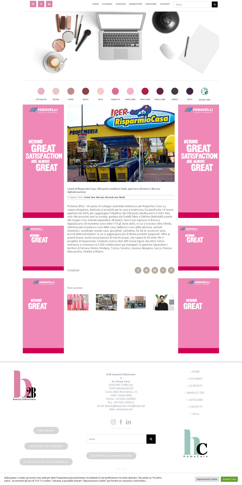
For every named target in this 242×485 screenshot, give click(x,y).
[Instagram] (113, 422)
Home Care (89, 197)
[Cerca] (215, 4)
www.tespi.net (124, 409)
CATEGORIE (195, 399)
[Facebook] (120, 422)
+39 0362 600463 (125, 398)
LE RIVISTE (195, 385)
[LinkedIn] (128, 422)
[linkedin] (49, 4)
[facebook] (41, 4)
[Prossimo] (171, 302)
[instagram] (33, 4)
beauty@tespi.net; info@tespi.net (125, 405)
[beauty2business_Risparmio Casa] (121, 143)
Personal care (111, 197)
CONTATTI (195, 406)
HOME (196, 371)
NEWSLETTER (195, 392)
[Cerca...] (192, 4)
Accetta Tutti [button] (229, 479)
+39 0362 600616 (123, 402)
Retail (122, 197)
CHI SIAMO (195, 378)
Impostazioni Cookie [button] (207, 479)
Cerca (195, 413)
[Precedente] (69, 302)
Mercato (100, 197)
